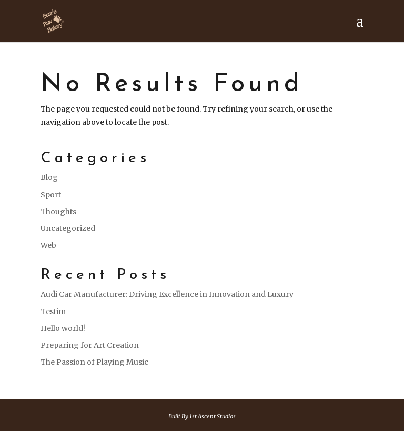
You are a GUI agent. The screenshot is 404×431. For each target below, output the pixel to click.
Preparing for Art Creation (90, 345)
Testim (53, 311)
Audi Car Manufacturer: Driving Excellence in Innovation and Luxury (167, 294)
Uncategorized (68, 228)
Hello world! (63, 328)
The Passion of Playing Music (94, 362)
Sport (51, 194)
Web (48, 245)
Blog (49, 177)
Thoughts (58, 211)
